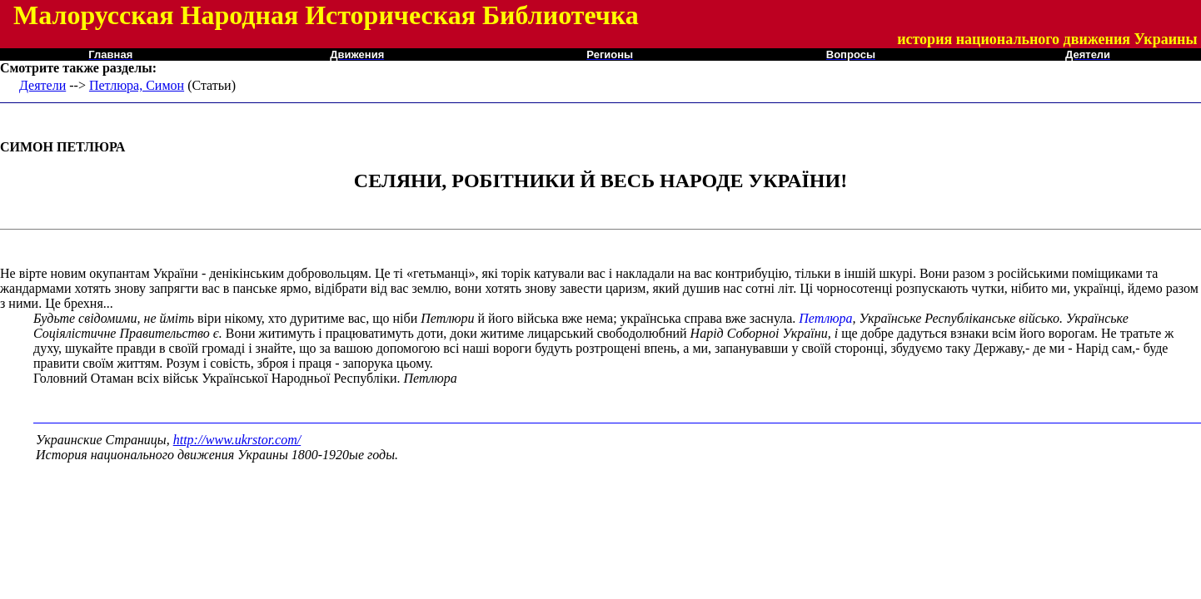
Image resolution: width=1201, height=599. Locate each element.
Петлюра (825, 318)
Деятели (42, 85)
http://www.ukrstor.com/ (237, 440)
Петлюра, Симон (136, 85)
